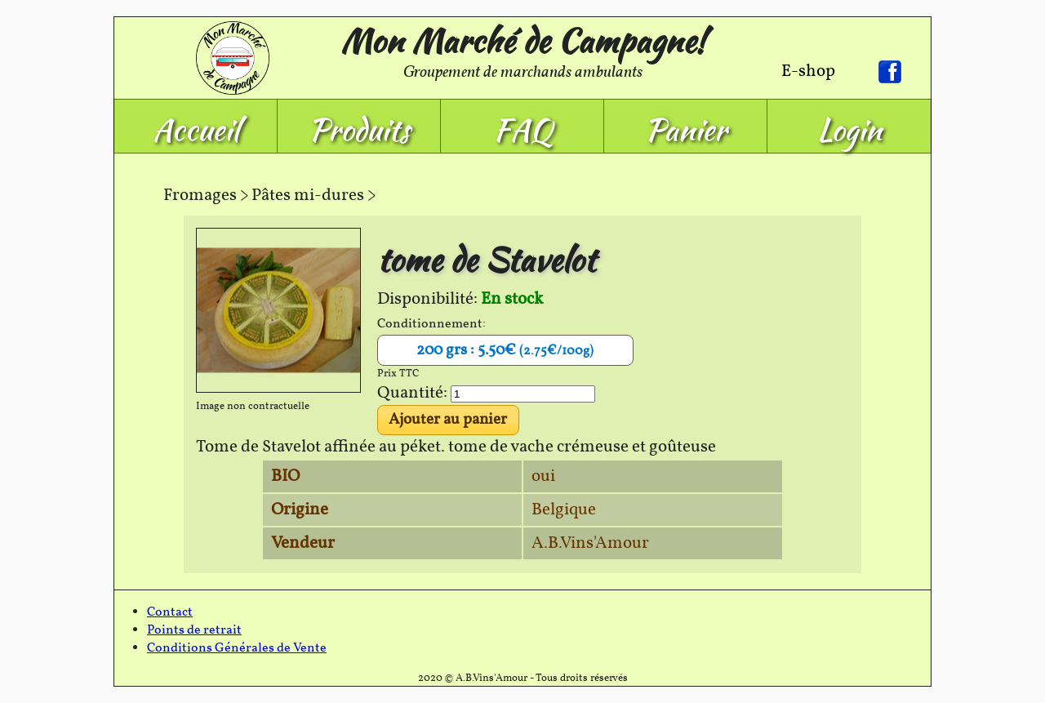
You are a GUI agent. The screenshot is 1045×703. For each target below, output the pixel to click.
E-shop (808, 71)
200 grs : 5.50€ (505, 350)
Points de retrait (194, 630)
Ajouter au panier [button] (448, 419)
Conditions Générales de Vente (237, 648)
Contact (170, 612)
